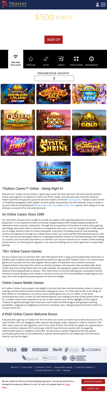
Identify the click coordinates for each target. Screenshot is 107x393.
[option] (15, 59)
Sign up (53, 40)
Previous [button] (3, 59)
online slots (52, 205)
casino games (74, 199)
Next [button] (104, 59)
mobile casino (69, 205)
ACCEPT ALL (93, 388)
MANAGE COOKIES (93, 381)
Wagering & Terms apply (60, 27)
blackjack (38, 205)
